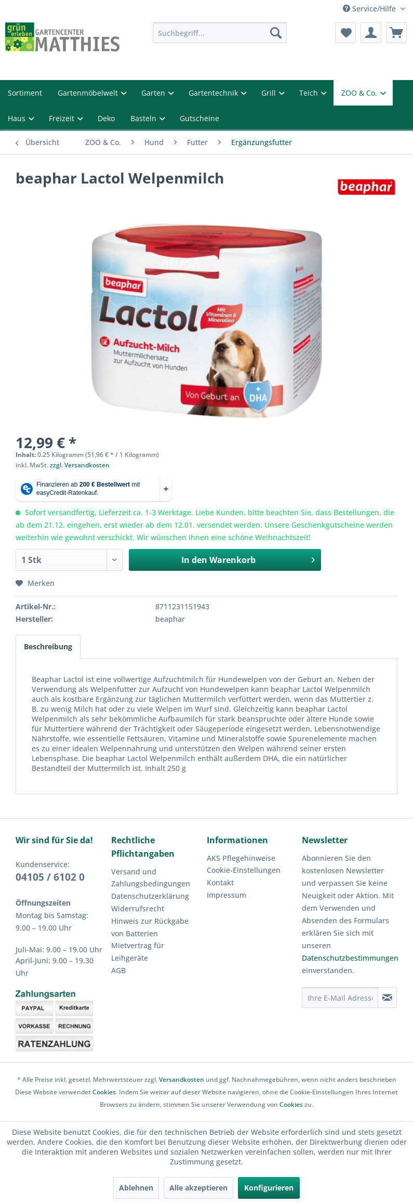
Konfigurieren (269, 1188)
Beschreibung (48, 646)
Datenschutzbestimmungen (350, 958)
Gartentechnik (214, 93)
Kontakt (220, 882)
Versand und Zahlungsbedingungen (150, 878)
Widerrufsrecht (137, 908)
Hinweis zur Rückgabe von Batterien (150, 927)
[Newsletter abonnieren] (387, 997)
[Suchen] (276, 32)
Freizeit (62, 118)
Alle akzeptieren (198, 1188)
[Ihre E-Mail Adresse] (340, 997)
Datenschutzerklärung (150, 896)
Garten (154, 93)
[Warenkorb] (396, 32)
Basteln (144, 118)
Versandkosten (181, 1079)
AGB (118, 970)
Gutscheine (199, 118)
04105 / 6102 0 (50, 877)
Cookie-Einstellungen (244, 870)
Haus (18, 118)
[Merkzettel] (345, 32)
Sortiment (25, 93)
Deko (106, 118)
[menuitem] (220, 32)
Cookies (104, 1092)
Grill (269, 93)
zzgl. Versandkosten (80, 465)
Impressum (226, 895)
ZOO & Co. (360, 93)
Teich (309, 93)
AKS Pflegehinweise (241, 858)
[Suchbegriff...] (220, 32)
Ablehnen (136, 1188)
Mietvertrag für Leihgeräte (137, 951)
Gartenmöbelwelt (89, 93)
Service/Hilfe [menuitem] (370, 9)
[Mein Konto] (371, 32)
